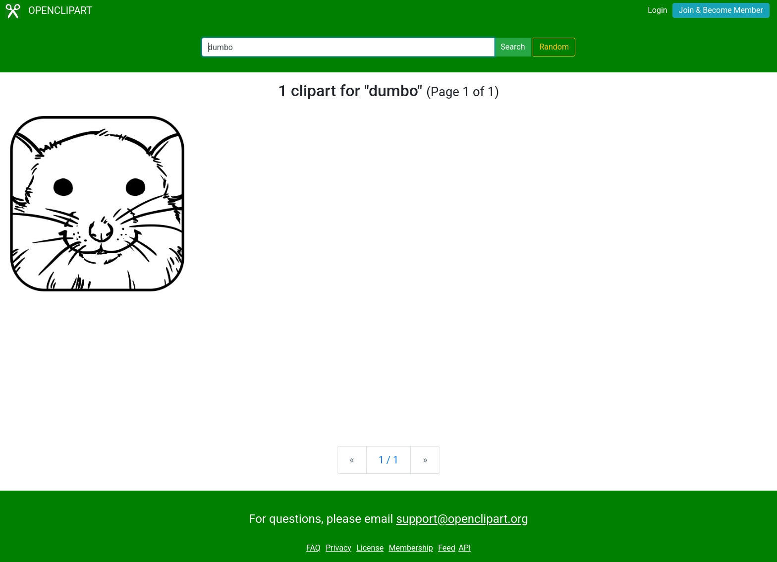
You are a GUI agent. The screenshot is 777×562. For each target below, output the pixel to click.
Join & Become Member (721, 10)
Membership (410, 548)
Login (657, 10)
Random (554, 47)
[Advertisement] (388, 360)
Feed (446, 548)
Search (512, 47)
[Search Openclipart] (348, 47)
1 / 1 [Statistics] (389, 460)
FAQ (313, 548)
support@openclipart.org (462, 519)
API (464, 548)
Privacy (338, 548)
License (370, 548)
